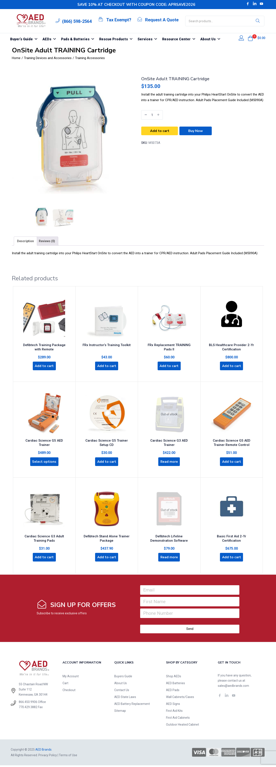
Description (25, 241)
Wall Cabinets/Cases (180, 698)
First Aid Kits (174, 712)
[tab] (25, 241)
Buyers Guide (123, 678)
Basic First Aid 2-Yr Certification (231, 536)
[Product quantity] (152, 114)
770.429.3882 (28, 709)
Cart (65, 685)
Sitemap (120, 712)
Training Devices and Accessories (48, 58)
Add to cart (159, 131)
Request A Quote (162, 19)
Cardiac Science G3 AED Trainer (169, 440)
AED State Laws (125, 698)
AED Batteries (175, 685)
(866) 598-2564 (77, 21)
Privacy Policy (47, 757)
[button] (250, 38)
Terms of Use (68, 757)
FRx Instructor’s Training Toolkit (107, 344)
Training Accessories (90, 58)
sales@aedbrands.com (233, 687)
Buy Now (195, 131)
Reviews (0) (47, 241)
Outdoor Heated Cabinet (182, 726)
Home (16, 58)
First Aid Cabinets (178, 719)
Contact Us (121, 691)
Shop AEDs (173, 678)
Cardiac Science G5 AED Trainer (44, 440)
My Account (71, 678)
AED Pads (172, 691)
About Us (120, 685)
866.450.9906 (28, 703)
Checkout (69, 691)
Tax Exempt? (118, 19)
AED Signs (173, 705)
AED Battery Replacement (132, 705)
